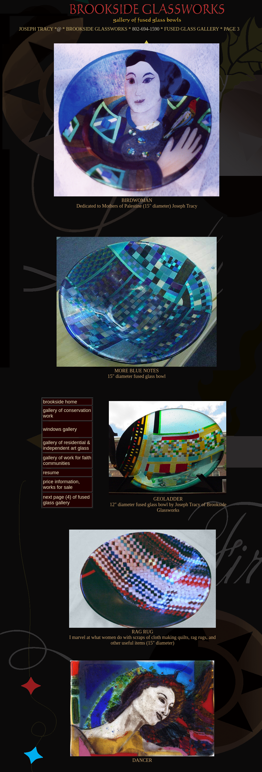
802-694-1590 (145, 29)
